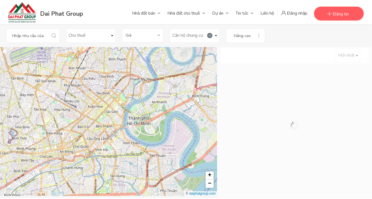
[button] (209, 175)
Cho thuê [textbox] (77, 35)
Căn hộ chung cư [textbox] (192, 35)
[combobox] (91, 35)
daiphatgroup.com (202, 193)
